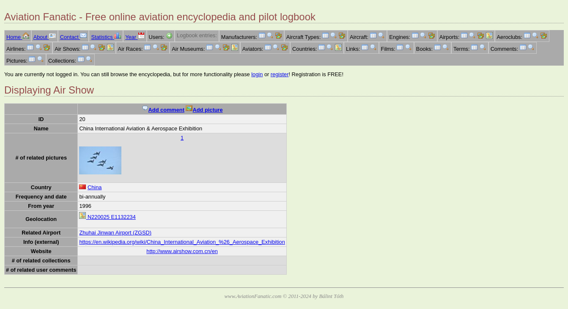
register (280, 74)
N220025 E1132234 (107, 217)
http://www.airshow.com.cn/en (182, 251)
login (257, 74)
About (44, 37)
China (95, 187)
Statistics (106, 37)
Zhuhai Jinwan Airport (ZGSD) (115, 232)
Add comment (163, 110)
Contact (73, 37)
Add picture (204, 110)
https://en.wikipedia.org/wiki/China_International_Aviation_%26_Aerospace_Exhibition (182, 242)
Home (17, 37)
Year (134, 37)
